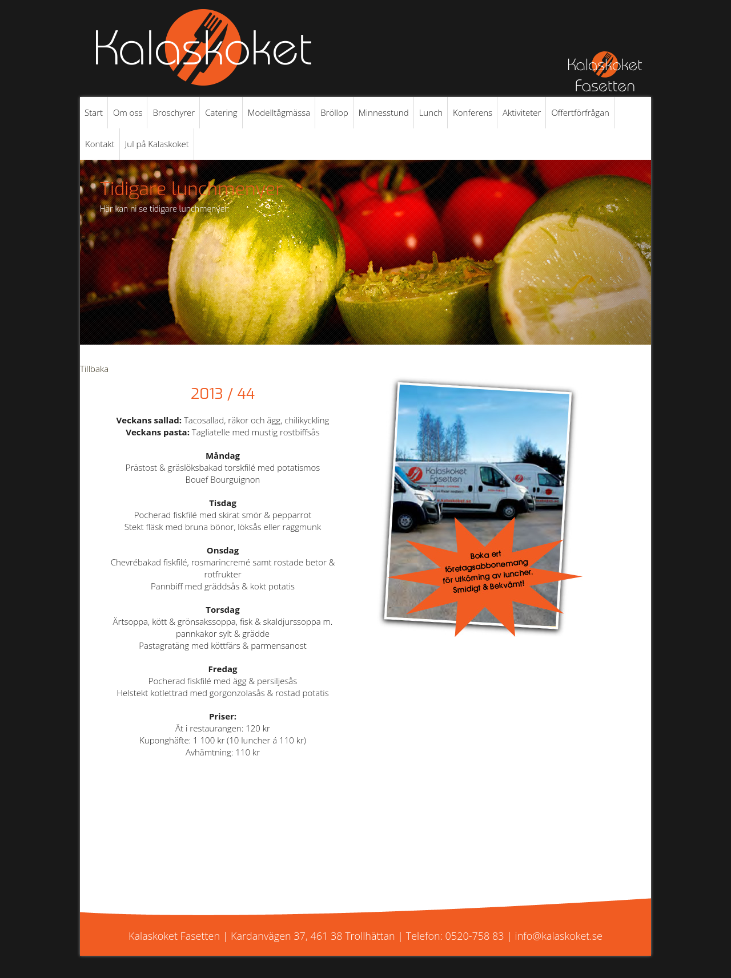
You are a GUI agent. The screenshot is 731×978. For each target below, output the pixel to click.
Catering (221, 112)
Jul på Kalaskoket (157, 143)
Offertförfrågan (580, 112)
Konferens (472, 112)
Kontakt (100, 143)
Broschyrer (173, 112)
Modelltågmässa (279, 112)
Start (94, 112)
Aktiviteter (522, 112)
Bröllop (334, 112)
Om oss (127, 112)
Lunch (431, 112)
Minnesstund (384, 112)
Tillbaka (94, 368)
